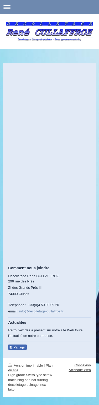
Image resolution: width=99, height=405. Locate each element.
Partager (17, 347)
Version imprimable (26, 365)
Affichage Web (80, 370)
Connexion (83, 365)
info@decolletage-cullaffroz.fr (41, 311)
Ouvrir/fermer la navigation (49, 7)
